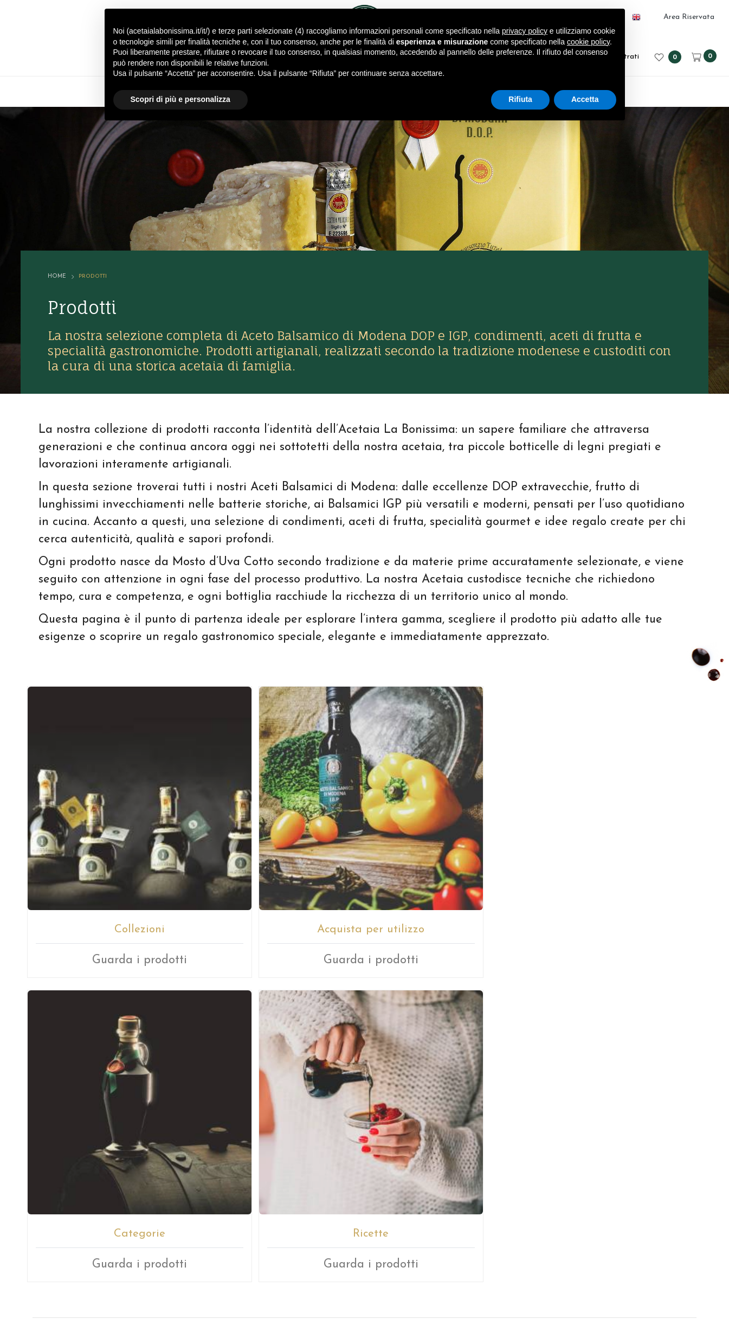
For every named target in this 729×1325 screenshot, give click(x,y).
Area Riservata (688, 17)
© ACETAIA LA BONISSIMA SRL (217, 1255)
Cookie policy (549, 1255)
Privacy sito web (477, 1255)
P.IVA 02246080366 (335, 1255)
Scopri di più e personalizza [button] (180, 99)
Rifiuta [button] (520, 99)
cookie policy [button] (588, 41)
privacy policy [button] (524, 31)
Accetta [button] (585, 99)
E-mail (324, 1132)
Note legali (410, 1255)
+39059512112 (391, 1132)
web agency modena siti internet (364, 1289)
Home (73, 232)
